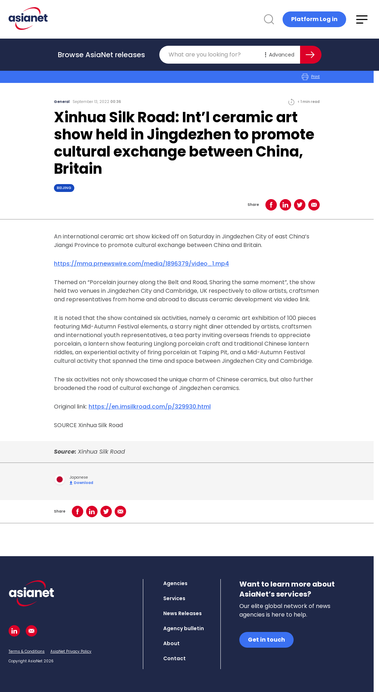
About (171, 643)
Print (311, 77)
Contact (174, 658)
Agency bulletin (183, 628)
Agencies (175, 583)
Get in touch (266, 640)
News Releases (182, 613)
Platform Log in (314, 19)
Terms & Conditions (27, 651)
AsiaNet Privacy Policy (70, 651)
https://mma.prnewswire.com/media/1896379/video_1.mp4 (141, 264)
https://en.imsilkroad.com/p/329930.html (150, 406)
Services (174, 598)
